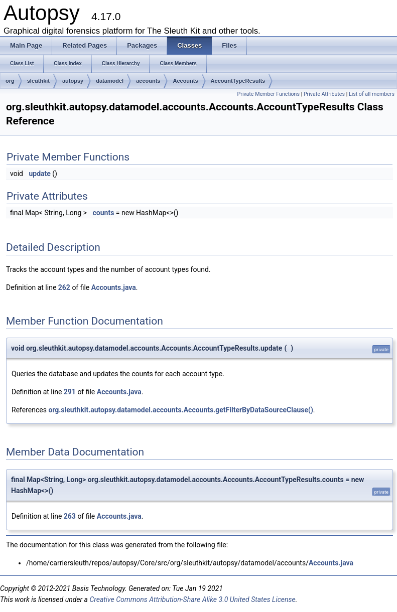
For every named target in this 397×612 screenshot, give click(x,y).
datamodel (109, 81)
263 (70, 516)
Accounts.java (113, 287)
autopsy (72, 81)
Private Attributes (324, 94)
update (39, 174)
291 (70, 392)
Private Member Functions (268, 94)
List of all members (371, 94)
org (10, 81)
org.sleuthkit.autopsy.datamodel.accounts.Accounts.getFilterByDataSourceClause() (180, 410)
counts (103, 213)
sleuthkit (38, 81)
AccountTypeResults (238, 81)
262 (64, 287)
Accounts (185, 81)
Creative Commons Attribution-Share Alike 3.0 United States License (192, 599)
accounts (148, 81)
